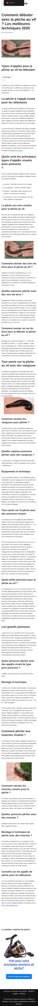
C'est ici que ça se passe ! (19, 976)
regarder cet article (16, 150)
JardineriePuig (8, 32)
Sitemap (22, 993)
